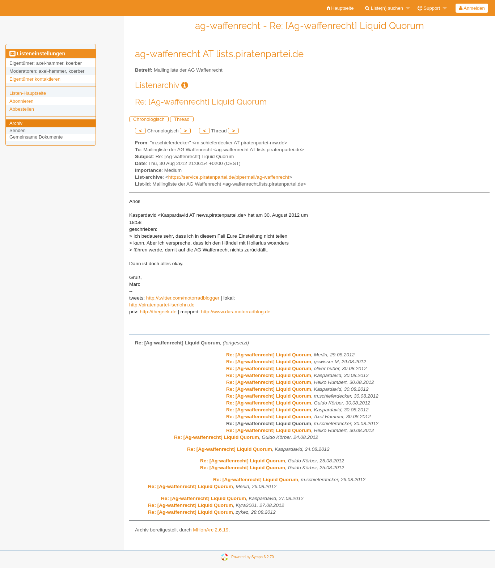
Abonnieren (21, 101)
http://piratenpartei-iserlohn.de (162, 305)
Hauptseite (340, 8)
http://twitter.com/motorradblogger (183, 298)
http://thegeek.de (158, 311)
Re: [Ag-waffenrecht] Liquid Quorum (268, 354)
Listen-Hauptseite (27, 93)
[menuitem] (340, 8)
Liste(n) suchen (384, 8)
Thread (182, 119)
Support (429, 8)
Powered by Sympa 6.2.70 (252, 557)
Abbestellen (21, 109)
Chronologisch (149, 119)
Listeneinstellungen (37, 53)
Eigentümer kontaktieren (34, 79)
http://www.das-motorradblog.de (236, 311)
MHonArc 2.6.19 (210, 530)
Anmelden (472, 8)
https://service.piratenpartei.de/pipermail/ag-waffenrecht (228, 177)
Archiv (15, 123)
